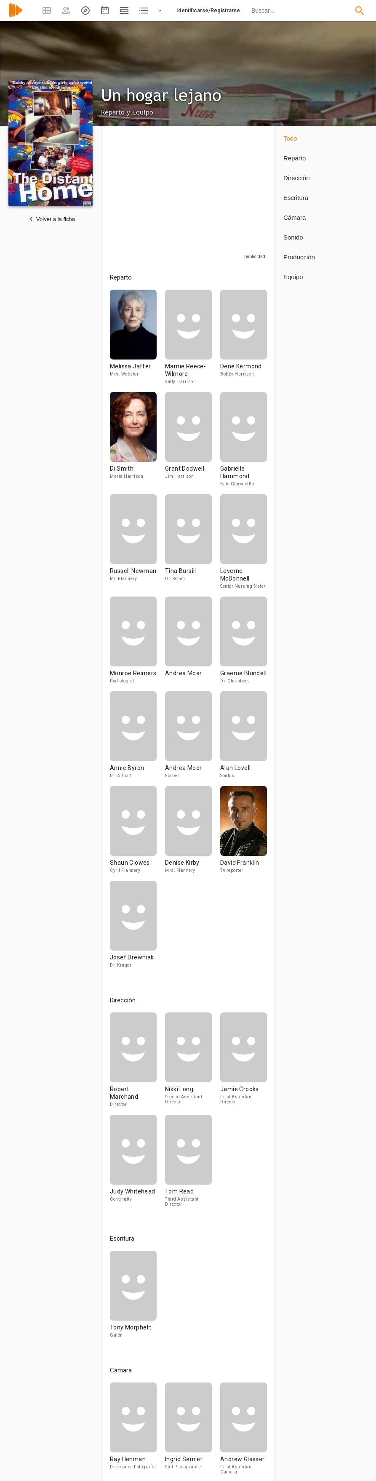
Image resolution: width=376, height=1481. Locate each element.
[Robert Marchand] (137, 1063)
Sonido (293, 237)
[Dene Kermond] (243, 341)
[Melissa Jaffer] (137, 341)
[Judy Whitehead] (137, 1164)
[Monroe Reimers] (137, 644)
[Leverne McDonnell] (243, 545)
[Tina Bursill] (192, 545)
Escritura (295, 197)
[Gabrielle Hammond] (243, 443)
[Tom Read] (188, 1164)
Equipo (293, 276)
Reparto (294, 158)
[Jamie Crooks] (243, 1063)
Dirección (296, 177)
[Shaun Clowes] (137, 833)
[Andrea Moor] (192, 738)
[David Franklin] (243, 833)
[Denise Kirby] (192, 833)
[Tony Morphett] (133, 1298)
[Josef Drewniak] (133, 928)
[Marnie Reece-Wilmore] (192, 341)
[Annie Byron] (137, 738)
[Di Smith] (137, 443)
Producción (299, 257)
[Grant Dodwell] (192, 443)
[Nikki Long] (192, 1063)
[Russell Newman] (137, 545)
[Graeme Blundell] (243, 644)
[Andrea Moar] (192, 644)
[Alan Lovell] (243, 738)
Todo (290, 138)
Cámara (294, 217)
